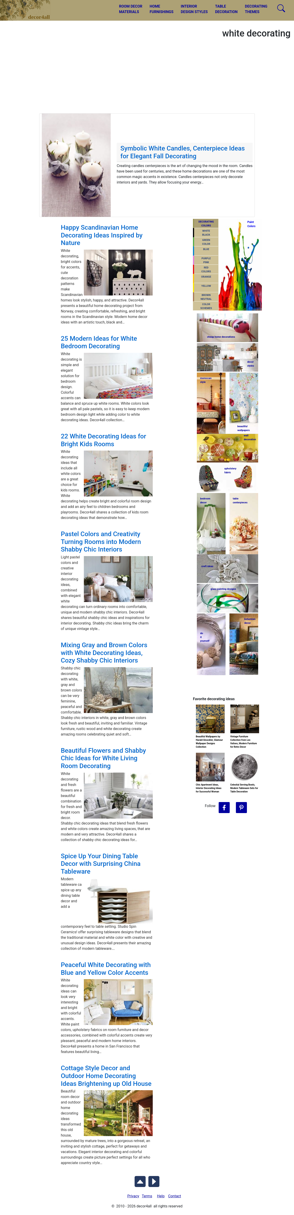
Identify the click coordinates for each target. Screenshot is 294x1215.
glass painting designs (223, 589)
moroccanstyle (206, 380)
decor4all (29, 7)
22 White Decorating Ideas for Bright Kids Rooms (103, 440)
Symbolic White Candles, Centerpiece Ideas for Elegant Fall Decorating (182, 152)
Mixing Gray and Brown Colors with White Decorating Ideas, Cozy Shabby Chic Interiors (104, 652)
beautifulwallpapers (243, 428)
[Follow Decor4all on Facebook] (224, 807)
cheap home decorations (221, 336)
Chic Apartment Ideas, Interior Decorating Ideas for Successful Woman (208, 788)
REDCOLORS (206, 269)
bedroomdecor (205, 500)
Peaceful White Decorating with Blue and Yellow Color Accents (106, 968)
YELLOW (206, 285)
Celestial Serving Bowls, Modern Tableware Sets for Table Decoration (244, 788)
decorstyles (250, 363)
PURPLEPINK (206, 260)
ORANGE (206, 276)
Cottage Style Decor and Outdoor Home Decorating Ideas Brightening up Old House (106, 1075)
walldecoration (249, 437)
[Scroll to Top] (140, 1180)
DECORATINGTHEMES (256, 9)
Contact (174, 1196)
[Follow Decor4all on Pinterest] (241, 807)
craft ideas (207, 566)
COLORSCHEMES (206, 306)
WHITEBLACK (206, 232)
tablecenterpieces (240, 500)
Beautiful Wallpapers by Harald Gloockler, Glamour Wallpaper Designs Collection (209, 741)
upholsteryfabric (230, 470)
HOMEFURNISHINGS (161, 9)
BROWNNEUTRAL (206, 297)
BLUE (206, 249)
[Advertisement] (147, 79)
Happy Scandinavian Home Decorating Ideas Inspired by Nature (102, 235)
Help (161, 1196)
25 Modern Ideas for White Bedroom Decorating (99, 342)
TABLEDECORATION (226, 9)
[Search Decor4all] (281, 8)
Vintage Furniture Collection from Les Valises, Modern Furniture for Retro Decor (243, 741)
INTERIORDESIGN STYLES (194, 9)
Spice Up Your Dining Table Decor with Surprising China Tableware (101, 863)
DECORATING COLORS (206, 223)
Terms (147, 1196)
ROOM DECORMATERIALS (130, 9)
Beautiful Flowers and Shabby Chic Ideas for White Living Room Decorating (103, 758)
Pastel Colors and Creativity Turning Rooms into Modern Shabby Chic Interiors (101, 541)
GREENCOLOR (206, 242)
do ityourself (204, 637)
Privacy (133, 1196)
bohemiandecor (250, 621)
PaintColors (250, 224)
